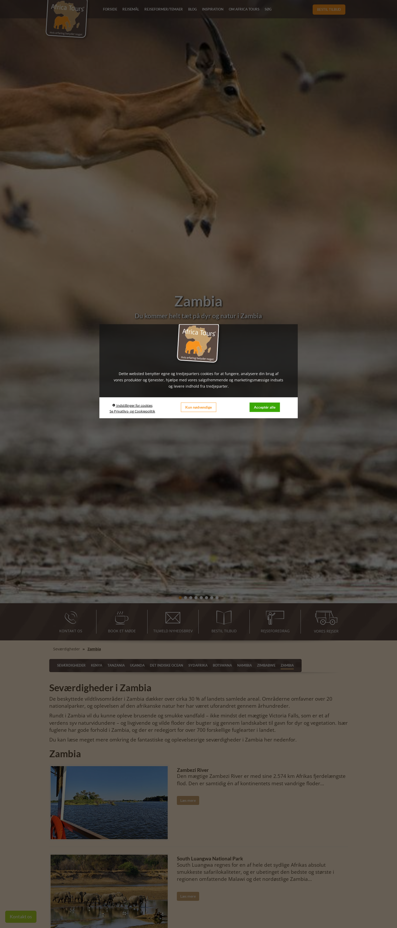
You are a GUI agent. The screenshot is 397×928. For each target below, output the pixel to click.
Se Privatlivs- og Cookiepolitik (132, 411)
